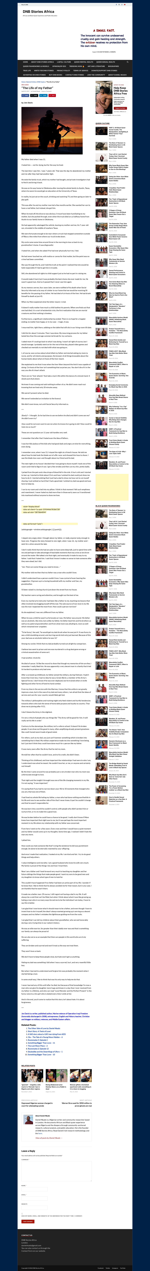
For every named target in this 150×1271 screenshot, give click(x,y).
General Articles (31, 82)
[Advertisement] (60, 519)
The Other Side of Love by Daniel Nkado (44, 1028)
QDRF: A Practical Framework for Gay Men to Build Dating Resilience (118, 431)
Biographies (113, 66)
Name (23, 1185)
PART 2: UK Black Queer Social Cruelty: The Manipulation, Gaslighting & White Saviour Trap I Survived (118, 132)
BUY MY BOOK (104, 52)
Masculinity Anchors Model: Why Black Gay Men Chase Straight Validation (118, 754)
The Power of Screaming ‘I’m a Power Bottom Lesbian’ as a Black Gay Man (118, 788)
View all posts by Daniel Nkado (48, 1138)
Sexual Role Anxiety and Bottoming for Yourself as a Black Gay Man (118, 342)
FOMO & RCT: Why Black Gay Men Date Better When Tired (118, 353)
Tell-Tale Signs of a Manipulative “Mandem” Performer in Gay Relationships (117, 307)
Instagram (115, 1268)
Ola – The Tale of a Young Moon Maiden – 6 (45, 1037)
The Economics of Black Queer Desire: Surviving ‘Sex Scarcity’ (118, 376)
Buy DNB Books (55, 75)
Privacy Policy (63, 71)
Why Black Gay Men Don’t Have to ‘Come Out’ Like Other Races (117, 777)
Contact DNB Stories (74, 75)
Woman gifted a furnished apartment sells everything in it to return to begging (80, 1087)
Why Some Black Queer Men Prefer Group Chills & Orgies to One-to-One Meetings (118, 167)
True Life (27, 71)
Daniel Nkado (36, 91)
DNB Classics (41, 82)
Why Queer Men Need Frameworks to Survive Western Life (117, 261)
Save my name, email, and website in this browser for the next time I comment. (51, 1216)
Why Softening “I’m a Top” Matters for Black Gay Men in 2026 (118, 409)
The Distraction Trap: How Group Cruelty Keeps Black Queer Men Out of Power (118, 226)
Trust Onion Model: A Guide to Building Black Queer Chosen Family (118, 442)
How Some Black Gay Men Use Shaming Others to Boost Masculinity (118, 284)
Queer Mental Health (83, 62)
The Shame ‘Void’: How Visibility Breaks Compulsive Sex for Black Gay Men (119, 732)
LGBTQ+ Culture (64, 62)
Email (24, 1195)
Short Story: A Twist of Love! (39, 1031)
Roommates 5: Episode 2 (38, 1040)
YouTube (122, 1268)
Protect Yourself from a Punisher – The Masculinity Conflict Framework (118, 331)
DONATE (113, 52)
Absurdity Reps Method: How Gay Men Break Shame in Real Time (118, 397)
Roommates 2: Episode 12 (38, 1049)
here (40, 1133)
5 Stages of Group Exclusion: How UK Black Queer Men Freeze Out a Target (117, 213)
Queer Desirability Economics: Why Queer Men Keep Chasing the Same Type (118, 249)
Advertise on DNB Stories (34, 75)
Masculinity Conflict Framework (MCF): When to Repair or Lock (118, 364)
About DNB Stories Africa (42, 62)
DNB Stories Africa (38, 11)
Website (24, 1204)
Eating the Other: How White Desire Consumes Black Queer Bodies (118, 179)
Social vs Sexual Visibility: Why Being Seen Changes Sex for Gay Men (118, 420)
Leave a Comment (46, 91)
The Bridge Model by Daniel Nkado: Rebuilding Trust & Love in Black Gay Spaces (118, 765)
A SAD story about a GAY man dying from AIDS (47, 1034)
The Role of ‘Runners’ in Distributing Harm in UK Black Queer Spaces (117, 145)
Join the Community (96, 75)
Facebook (101, 1268)
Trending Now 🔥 (76, 66)
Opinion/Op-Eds (59, 66)
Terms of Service (80, 71)
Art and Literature (96, 66)
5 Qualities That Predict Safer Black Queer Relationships (117, 190)
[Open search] (127, 62)
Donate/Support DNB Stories (104, 71)
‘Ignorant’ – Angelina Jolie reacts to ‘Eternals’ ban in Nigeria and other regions (31, 1087)
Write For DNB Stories (44, 71)
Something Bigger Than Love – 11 (41, 1043)
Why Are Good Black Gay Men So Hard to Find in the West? (118, 295)
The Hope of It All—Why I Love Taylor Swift (117, 453)
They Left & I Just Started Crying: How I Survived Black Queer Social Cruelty (118, 156)
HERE (109, 115)
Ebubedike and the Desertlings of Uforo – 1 (45, 1052)
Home (25, 62)
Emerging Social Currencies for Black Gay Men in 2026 (118, 386)
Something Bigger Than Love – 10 (41, 1054)
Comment (25, 1159)
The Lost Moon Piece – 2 (38, 1046)
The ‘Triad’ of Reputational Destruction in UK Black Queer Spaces (118, 201)
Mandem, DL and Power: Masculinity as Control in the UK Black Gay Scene (119, 464)
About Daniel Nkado (117, 75)
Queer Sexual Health (105, 62)
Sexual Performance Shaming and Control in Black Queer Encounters (117, 272)
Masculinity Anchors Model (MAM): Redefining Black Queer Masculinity (118, 319)
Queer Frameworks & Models (36, 66)
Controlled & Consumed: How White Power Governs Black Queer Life (118, 237)
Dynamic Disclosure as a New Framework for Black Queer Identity (118, 743)
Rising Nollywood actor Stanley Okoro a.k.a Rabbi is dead (56, 1087)
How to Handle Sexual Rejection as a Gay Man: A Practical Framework (118, 799)
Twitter (108, 1268)
